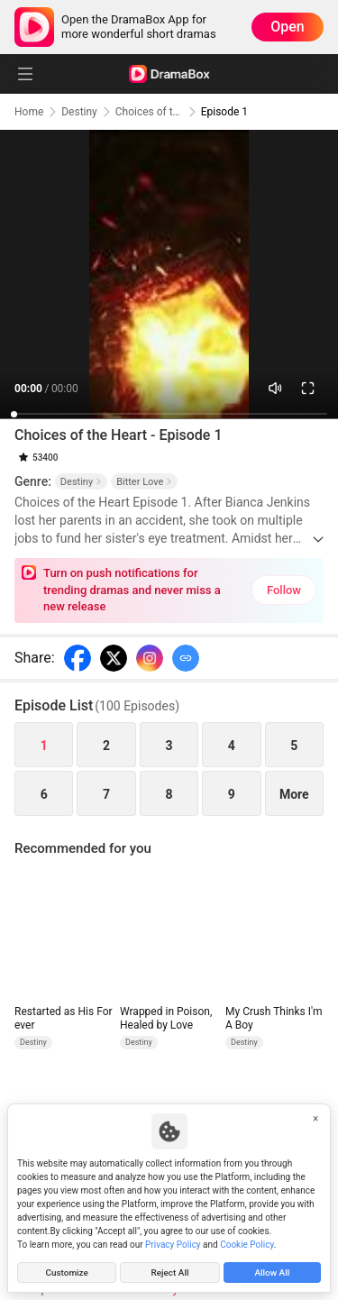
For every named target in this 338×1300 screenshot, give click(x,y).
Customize (66, 1272)
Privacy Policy (173, 1245)
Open (287, 26)
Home (28, 111)
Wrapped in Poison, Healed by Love (166, 1018)
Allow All (271, 1272)
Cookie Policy (246, 1245)
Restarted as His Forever (63, 1018)
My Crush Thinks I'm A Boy (274, 1018)
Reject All (169, 1272)
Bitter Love (144, 482)
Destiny (79, 111)
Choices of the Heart (149, 111)
